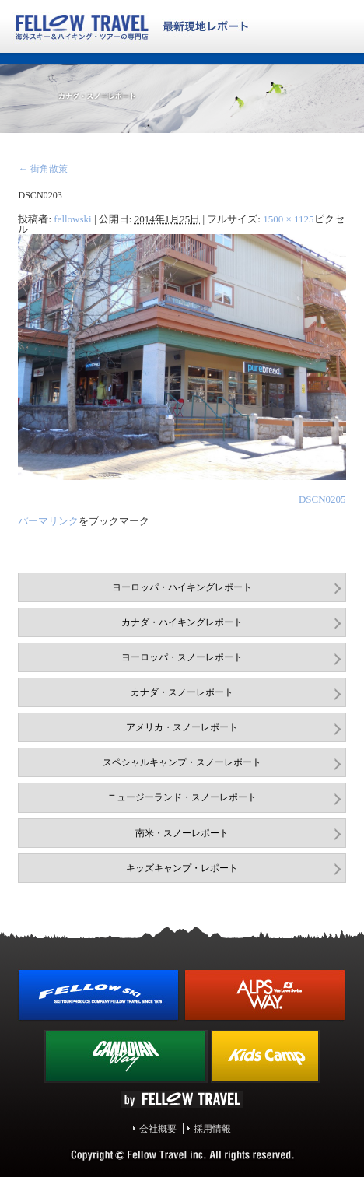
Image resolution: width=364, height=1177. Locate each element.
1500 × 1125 (288, 219)
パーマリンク (48, 521)
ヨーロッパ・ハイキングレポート (182, 587)
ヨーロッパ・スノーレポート (182, 657)
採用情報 (212, 1128)
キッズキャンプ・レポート (182, 868)
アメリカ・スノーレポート (182, 727)
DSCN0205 (322, 499)
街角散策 (42, 168)
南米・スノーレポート (182, 833)
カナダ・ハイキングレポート (182, 622)
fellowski (72, 219)
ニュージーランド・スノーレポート (182, 797)
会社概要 (158, 1128)
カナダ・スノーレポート (182, 692)
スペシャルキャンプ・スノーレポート (182, 762)
